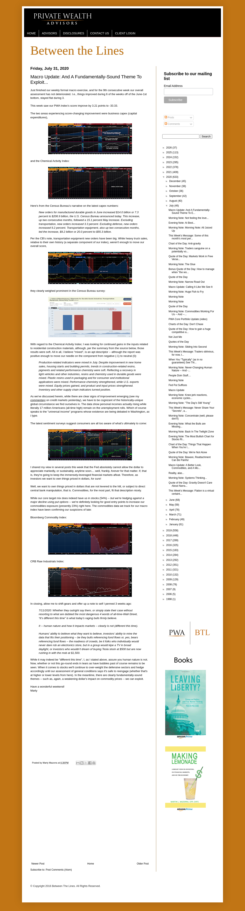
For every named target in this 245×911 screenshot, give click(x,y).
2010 (169, 574)
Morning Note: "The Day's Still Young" (189, 402)
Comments (172, 124)
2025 (169, 152)
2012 (169, 564)
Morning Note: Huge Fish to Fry (186, 291)
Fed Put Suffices (178, 385)
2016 (169, 545)
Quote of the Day (178, 277)
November (175, 186)
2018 (169, 535)
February (174, 519)
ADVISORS (49, 33)
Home (90, 863)
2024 (169, 157)
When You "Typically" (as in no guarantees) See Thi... (185, 361)
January (174, 524)
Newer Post (37, 863)
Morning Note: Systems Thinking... (188, 477)
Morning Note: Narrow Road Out (187, 281)
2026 (169, 147)
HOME (31, 33)
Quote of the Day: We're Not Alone (188, 452)
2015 (169, 550)
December (175, 181)
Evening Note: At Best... (182, 222)
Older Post (143, 863)
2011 (169, 569)
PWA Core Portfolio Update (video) (188, 319)
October (174, 191)
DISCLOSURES (73, 33)
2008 (169, 584)
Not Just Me (175, 336)
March (173, 514)
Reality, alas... (176, 473)
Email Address (173, 86)
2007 (169, 589)
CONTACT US (99, 33)
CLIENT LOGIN (125, 33)
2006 (169, 594)
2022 (169, 167)
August (173, 200)
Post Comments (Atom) (59, 869)
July (171, 205)
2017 (169, 540)
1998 (169, 599)
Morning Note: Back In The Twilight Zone (191, 431)
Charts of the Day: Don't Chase (186, 324)
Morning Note (176, 296)
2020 (169, 176)
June (172, 499)
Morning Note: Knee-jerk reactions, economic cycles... (188, 396)
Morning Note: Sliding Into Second (188, 346)
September (175, 196)
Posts (169, 117)
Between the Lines (77, 50)
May (172, 504)
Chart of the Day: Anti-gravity (185, 243)
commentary (38, 400)
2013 (169, 560)
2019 (169, 530)
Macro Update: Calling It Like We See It (191, 286)
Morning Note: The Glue (182, 264)
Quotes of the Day (179, 341)
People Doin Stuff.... (180, 375)
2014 (169, 555)
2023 (169, 162)
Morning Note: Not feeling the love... (189, 218)
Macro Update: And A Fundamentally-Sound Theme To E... (189, 211)
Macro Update (176, 390)
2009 (169, 579)
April (172, 509)
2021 (169, 172)
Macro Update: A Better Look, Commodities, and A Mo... (185, 467)
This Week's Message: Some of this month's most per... (188, 237)
